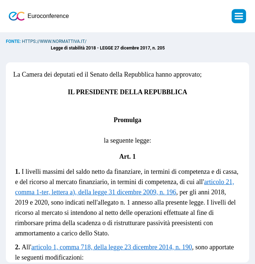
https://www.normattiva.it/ (54, 41)
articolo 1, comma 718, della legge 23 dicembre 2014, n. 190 (111, 247)
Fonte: (14, 41)
